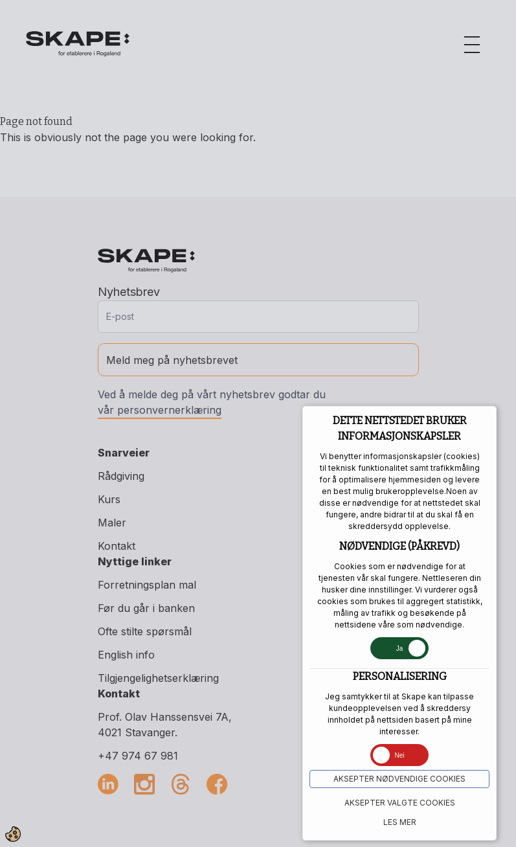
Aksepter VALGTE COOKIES (399, 802)
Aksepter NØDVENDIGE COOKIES (399, 779)
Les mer (399, 822)
